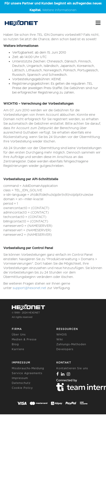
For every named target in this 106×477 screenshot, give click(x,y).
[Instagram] (68, 374)
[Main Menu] (98, 23)
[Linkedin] (63, 374)
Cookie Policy (22, 387)
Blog (15, 344)
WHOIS (61, 334)
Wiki (59, 339)
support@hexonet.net (29, 288)
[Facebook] (57, 374)
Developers (64, 349)
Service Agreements (27, 373)
